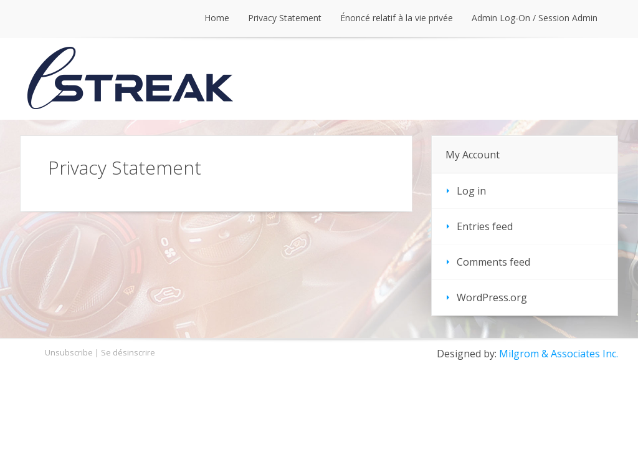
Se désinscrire (128, 352)
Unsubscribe (69, 352)
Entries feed (485, 226)
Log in (471, 191)
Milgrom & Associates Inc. (558, 353)
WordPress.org (492, 297)
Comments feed (493, 262)
